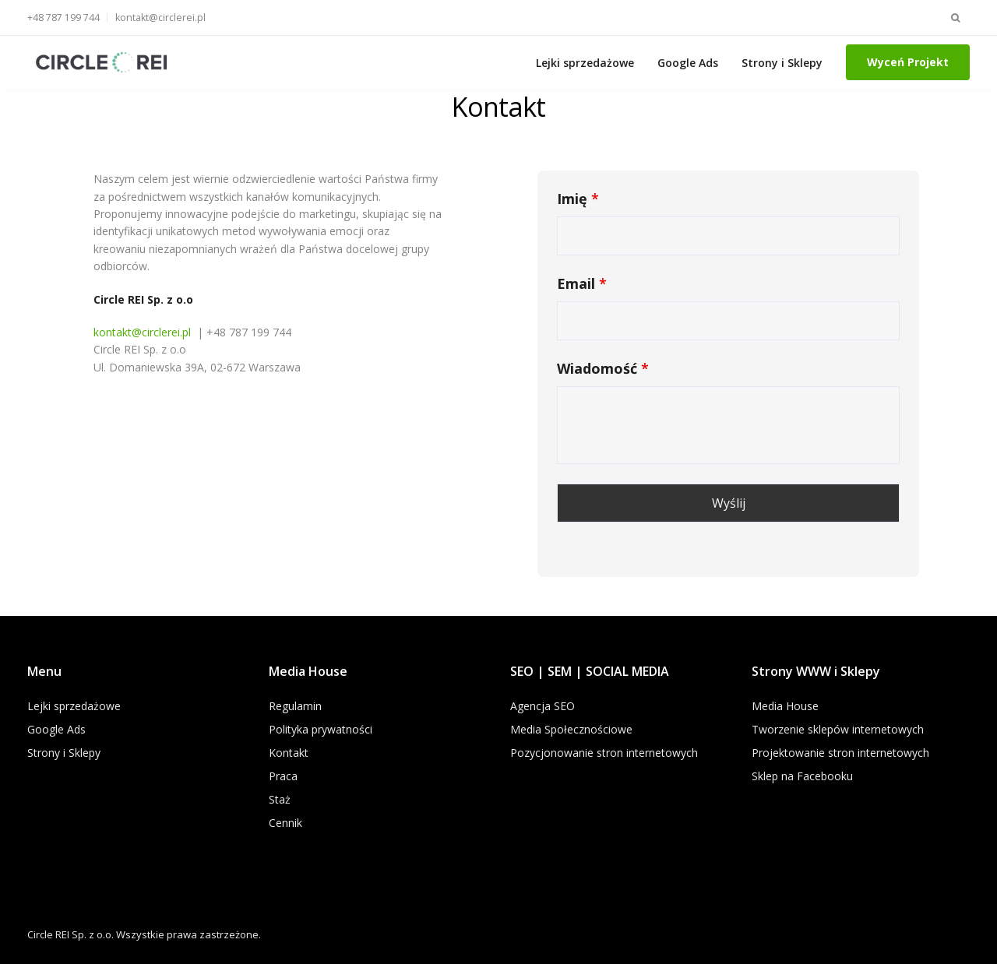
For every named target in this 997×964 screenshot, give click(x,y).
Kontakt (288, 752)
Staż (280, 799)
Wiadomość (603, 368)
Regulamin (295, 705)
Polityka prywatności (320, 729)
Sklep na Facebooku (802, 776)
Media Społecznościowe (571, 729)
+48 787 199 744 (63, 17)
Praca (283, 776)
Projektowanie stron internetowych (840, 752)
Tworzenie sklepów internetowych (838, 729)
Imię (578, 198)
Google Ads (687, 62)
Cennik (285, 822)
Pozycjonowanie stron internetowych (604, 752)
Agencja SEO (542, 705)
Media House (785, 705)
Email (582, 283)
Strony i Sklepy (782, 62)
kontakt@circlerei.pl (160, 17)
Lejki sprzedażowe (585, 62)
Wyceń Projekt (908, 62)
